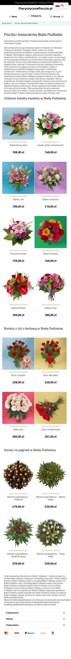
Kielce (19, 604)
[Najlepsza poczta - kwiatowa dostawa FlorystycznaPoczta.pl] (35, 9)
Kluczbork (34, 604)
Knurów (42, 604)
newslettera (32, 3)
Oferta (35, 619)
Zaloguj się (34, 16)
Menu (13, 16)
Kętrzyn (12, 604)
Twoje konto (35, 625)
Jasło (58, 600)
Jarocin (43, 600)
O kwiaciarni (35, 613)
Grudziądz (19, 600)
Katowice (45, 602)
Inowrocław (34, 600)
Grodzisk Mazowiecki (13, 598)
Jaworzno (19, 602)
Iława (26, 600)
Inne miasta (51, 604)
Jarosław (51, 600)
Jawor (12, 602)
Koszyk (56, 16)
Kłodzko (25, 604)
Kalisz (38, 602)
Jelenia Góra (29, 602)
